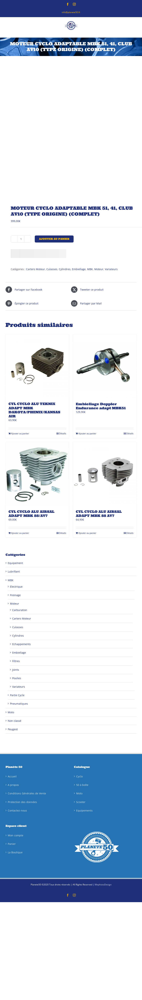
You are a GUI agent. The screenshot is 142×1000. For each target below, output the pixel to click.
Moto (11, 712)
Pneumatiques (19, 703)
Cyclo (79, 776)
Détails (62, 433)
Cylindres (64, 269)
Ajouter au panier (54, 238)
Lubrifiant (14, 571)
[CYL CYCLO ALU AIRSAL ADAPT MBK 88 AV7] (104, 473)
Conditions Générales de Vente (27, 793)
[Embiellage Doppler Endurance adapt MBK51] (104, 366)
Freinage (15, 595)
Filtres (16, 661)
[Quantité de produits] (21, 239)
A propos (13, 785)
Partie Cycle (17, 695)
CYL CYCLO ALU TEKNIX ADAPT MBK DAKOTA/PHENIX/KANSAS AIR (34, 410)
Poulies (16, 678)
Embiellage (79, 269)
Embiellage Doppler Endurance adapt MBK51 (101, 406)
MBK (90, 269)
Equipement (15, 563)
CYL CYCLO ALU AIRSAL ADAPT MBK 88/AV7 (31, 513)
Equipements (84, 810)
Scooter (80, 802)
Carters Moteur (35, 269)
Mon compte (15, 835)
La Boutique (15, 852)
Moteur (98, 269)
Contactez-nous (17, 810)
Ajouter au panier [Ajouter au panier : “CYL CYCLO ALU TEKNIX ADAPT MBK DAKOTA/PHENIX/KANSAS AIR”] (20, 433)
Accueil (12, 776)
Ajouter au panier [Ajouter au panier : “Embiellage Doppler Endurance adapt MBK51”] (87, 433)
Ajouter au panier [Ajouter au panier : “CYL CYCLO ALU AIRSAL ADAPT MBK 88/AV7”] (20, 533)
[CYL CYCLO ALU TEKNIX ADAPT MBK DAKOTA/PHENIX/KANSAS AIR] (37, 365)
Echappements (21, 644)
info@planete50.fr (71, 12)
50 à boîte (82, 785)
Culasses (51, 269)
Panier (12, 844)
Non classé (14, 720)
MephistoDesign (103, 884)
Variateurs (111, 269)
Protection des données (22, 802)
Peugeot (13, 729)
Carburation (19, 610)
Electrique (16, 586)
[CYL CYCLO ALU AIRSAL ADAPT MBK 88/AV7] (37, 473)
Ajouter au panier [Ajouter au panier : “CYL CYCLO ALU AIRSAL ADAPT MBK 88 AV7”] (87, 533)
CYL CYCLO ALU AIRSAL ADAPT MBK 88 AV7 (99, 513)
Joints (15, 669)
